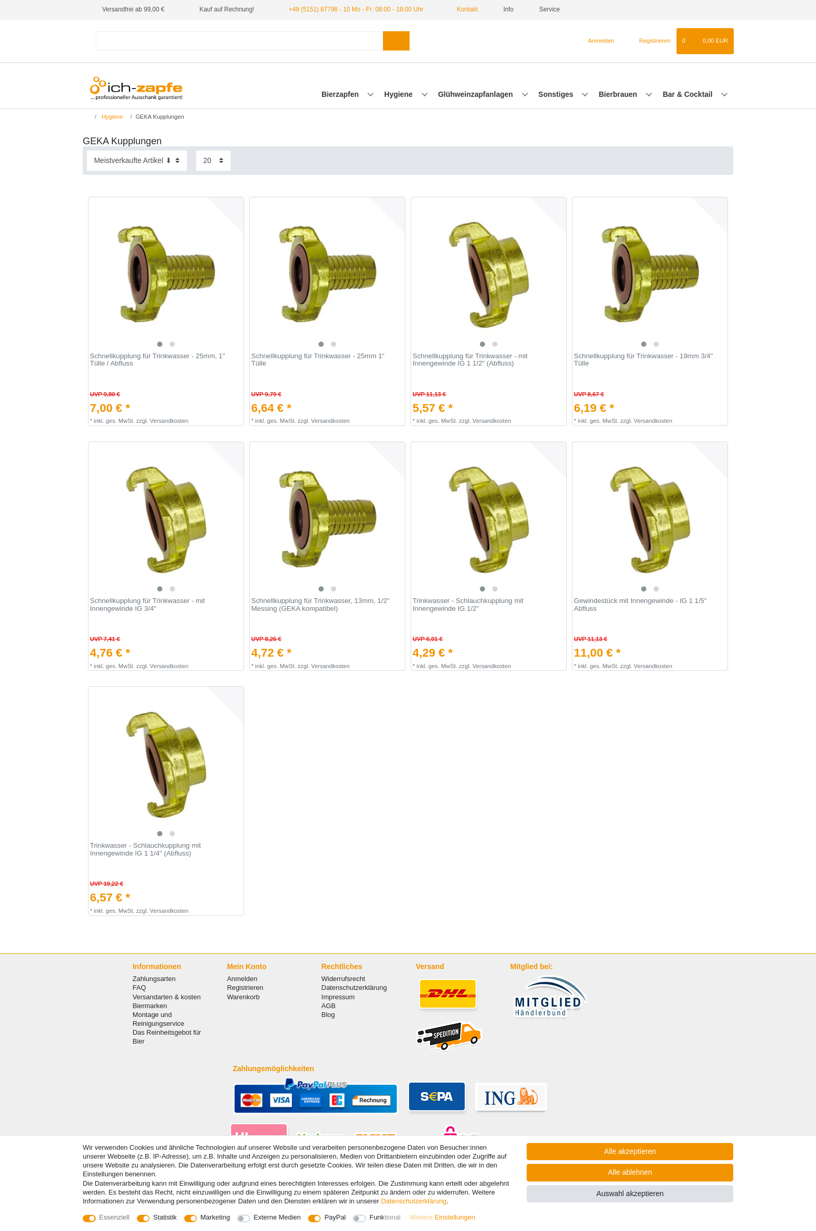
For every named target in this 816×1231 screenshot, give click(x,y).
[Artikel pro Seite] (213, 160)
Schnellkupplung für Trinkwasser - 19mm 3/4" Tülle (643, 360)
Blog (328, 1015)
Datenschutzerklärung (354, 987)
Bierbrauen (619, 94)
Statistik (164, 1217)
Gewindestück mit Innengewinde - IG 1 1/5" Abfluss (640, 604)
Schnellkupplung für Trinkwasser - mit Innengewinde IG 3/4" (147, 604)
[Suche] (396, 41)
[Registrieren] (648, 41)
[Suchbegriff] (239, 41)
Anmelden (242, 979)
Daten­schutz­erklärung (414, 1201)
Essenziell (114, 1217)
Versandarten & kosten (167, 997)
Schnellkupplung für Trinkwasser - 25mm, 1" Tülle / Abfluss (157, 360)
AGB (329, 1006)
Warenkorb (243, 997)
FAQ (139, 987)
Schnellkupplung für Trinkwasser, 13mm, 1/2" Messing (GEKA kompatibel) (320, 604)
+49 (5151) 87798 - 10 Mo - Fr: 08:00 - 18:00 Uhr (356, 9)
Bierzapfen (341, 94)
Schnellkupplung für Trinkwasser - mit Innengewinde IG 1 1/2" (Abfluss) (470, 360)
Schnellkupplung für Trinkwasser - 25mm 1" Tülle (318, 360)
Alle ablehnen (630, 1172)
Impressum (338, 997)
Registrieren (245, 987)
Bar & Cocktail (688, 94)
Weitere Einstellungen (442, 1217)
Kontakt (463, 9)
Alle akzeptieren (630, 1151)
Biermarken (150, 1006)
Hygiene (399, 94)
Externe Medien (277, 1217)
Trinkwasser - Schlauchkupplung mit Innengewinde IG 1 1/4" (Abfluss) (145, 849)
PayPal (335, 1217)
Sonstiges (557, 94)
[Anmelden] (596, 41)
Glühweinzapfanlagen (476, 94)
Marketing (215, 1217)
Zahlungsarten (154, 979)
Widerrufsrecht (343, 979)
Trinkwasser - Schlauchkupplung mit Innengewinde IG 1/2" (468, 604)
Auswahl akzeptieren (630, 1193)
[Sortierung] (137, 160)
